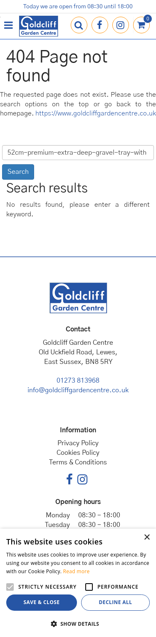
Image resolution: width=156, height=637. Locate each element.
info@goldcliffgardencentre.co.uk (78, 390)
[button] (78, 623)
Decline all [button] (115, 602)
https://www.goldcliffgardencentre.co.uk (95, 113)
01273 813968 (78, 380)
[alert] (78, 583)
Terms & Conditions (78, 462)
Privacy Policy (78, 443)
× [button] (147, 537)
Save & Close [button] (42, 602)
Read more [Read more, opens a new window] (76, 571)
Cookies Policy (78, 452)
